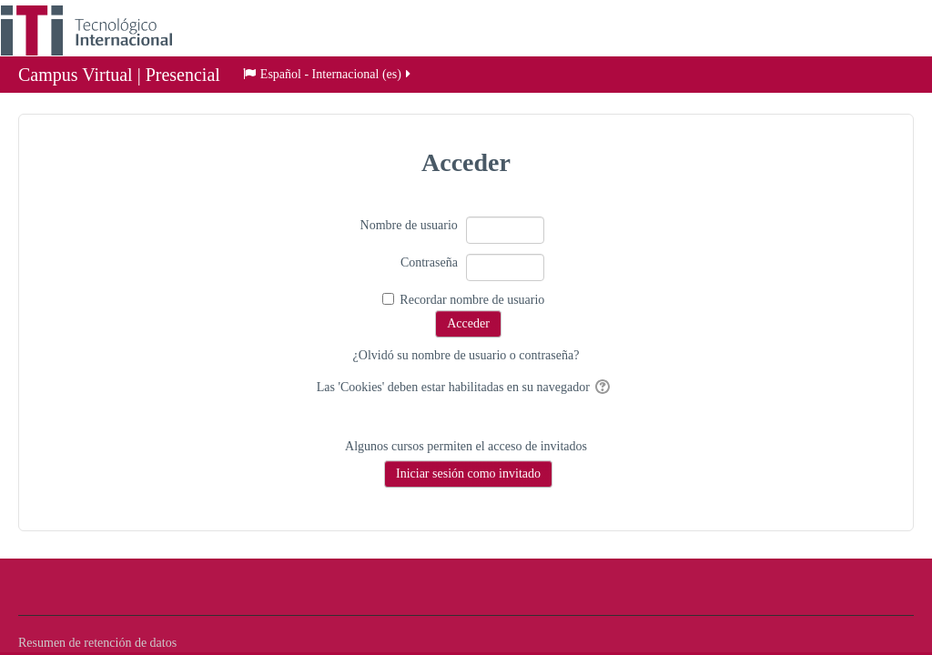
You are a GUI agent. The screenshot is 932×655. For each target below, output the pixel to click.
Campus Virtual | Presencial (119, 76)
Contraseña (429, 262)
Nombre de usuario (409, 225)
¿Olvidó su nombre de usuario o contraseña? (466, 355)
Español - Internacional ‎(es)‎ (328, 76)
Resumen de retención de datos (97, 643)
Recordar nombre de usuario (472, 300)
